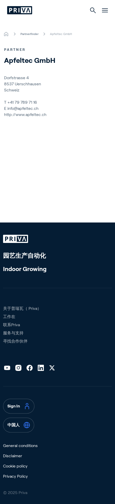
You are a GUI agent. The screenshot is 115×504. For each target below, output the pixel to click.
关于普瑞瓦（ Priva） (22, 308)
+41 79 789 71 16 (22, 102)
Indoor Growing (25, 268)
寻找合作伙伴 (15, 341)
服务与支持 (13, 333)
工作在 (9, 316)
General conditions (20, 445)
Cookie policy (15, 466)
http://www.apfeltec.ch (25, 114)
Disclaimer (12, 456)
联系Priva (11, 325)
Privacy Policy (15, 476)
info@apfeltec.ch (23, 108)
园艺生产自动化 (24, 255)
